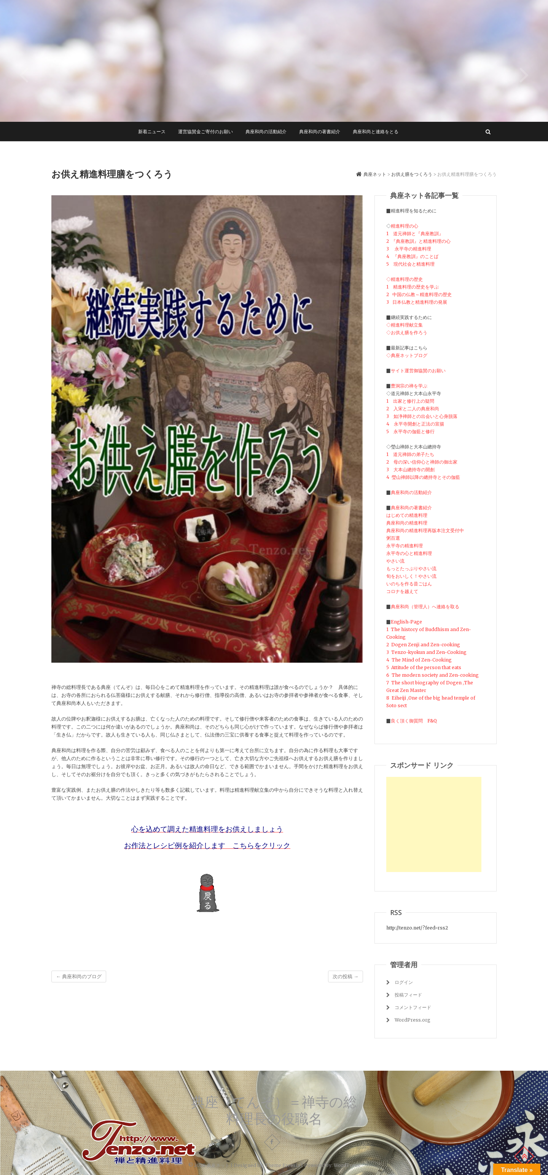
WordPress (347, 1165)
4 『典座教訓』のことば (412, 256)
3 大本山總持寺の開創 (410, 469)
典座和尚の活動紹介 (266, 131)
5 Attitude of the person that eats (423, 667)
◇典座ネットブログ (406, 355)
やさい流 (395, 561)
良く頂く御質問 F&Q (414, 721)
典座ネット (218, 1165)
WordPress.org (412, 1020)
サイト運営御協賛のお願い (418, 370)
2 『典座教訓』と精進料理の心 (418, 241)
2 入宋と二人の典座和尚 (412, 408)
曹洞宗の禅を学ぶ (409, 386)
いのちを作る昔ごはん (409, 584)
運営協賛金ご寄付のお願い (205, 131)
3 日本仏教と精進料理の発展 (416, 302)
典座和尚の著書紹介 (319, 131)
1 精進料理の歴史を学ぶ (412, 287)
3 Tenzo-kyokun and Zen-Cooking (427, 652)
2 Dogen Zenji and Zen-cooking (423, 644)
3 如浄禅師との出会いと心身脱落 (421, 416)
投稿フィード (408, 995)
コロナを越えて (402, 591)
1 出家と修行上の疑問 (410, 401)
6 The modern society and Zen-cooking (432, 675)
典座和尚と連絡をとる (375, 131)
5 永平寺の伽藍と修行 (410, 431)
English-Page (406, 622)
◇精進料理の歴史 (404, 279)
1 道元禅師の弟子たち (410, 454)
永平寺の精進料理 (404, 545)
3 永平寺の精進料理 (408, 249)
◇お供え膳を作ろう (406, 332)
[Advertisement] (433, 824)
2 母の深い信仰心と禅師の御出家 (421, 462)
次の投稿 (345, 976)
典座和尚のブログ (79, 976)
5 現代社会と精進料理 (410, 264)
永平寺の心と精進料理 (409, 553)
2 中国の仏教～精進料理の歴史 (419, 294)
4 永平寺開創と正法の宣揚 (415, 424)
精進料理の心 (404, 226)
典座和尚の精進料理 (406, 523)
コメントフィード (413, 1007)
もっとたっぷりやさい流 (411, 568)
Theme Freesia (282, 1165)
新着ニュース (152, 131)
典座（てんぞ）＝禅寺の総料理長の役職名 (274, 1110)
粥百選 (393, 538)
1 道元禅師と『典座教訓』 (414, 233)
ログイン (404, 982)
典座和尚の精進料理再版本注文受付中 (425, 530)
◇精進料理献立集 (404, 325)
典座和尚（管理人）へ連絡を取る (425, 606)
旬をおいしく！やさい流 (411, 576)
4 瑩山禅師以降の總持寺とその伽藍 (423, 477)
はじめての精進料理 (406, 515)
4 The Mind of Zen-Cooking (419, 660)
